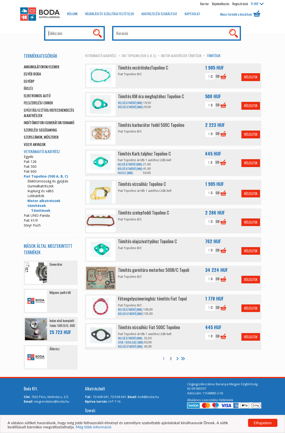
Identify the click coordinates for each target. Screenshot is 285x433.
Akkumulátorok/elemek (41, 66)
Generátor (55, 264)
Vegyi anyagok (35, 144)
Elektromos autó (37, 95)
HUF (257, 3)
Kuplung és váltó (40, 191)
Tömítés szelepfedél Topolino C (143, 212)
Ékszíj (28, 88)
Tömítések (213, 55)
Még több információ (93, 427)
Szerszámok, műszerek (41, 137)
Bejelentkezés (220, 3)
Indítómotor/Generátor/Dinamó (49, 122)
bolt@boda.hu (148, 397)
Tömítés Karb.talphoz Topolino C (144, 153)
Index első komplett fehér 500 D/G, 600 (62, 323)
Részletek (250, 76)
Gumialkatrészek (40, 186)
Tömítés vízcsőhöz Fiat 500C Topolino (149, 327)
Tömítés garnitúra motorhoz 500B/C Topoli (153, 270)
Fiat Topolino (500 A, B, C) (139, 55)
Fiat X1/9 (31, 220)
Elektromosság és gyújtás (47, 181)
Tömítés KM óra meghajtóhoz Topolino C (151, 96)
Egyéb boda (32, 73)
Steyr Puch (32, 225)
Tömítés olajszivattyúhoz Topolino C (147, 241)
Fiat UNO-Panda (37, 215)
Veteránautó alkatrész (101, 55)
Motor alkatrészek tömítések (181, 55)
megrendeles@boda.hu (51, 401)
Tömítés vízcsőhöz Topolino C (142, 184)
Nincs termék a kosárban (240, 13)
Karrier (204, 3)
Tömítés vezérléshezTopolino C (143, 67)
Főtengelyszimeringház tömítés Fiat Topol (152, 298)
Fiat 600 (30, 171)
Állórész (54, 348)
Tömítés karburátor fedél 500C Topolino (151, 125)
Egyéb (28, 156)
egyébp (29, 81)
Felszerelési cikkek (38, 102)
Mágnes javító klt (60, 292)
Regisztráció (240, 3)
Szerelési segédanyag (40, 129)
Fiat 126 (30, 161)
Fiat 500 (30, 166)
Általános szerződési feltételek (210, 400)
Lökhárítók (35, 195)
